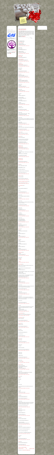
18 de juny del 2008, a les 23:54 (24, 321)
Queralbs (20, 136)
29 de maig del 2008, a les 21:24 (24, 45)
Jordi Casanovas (21, 317)
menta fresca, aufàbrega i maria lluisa (23, 181)
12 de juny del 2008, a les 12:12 (24, 303)
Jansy (19, 441)
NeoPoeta (20, 323)
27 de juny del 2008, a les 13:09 (24, 362)
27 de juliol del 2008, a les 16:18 (24, 433)
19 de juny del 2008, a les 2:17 (24, 327)
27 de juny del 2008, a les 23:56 (24, 369)
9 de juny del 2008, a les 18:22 (24, 262)
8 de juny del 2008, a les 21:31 (24, 237)
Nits (22, 361)
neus (19, 93)
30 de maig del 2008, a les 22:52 (24, 104)
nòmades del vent (21, 64)
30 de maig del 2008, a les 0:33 (24, 53)
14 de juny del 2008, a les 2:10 (24, 311)
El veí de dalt (20, 264)
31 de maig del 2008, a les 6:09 (24, 115)
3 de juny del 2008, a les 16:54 (24, 179)
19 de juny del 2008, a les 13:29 (24, 342)
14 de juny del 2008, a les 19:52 (24, 315)
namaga (20, 338)
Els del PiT (20, 364)
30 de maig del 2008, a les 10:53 (24, 66)
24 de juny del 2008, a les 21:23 (24, 358)
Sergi (19, 164)
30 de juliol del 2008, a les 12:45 (24, 439)
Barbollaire (20, 55)
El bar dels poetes (21, 159)
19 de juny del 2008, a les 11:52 (24, 336)
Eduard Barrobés (14, 51)
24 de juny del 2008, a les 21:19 (24, 350)
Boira (19, 329)
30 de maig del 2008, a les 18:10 (24, 91)
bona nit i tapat (20, 56)
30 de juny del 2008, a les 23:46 (24, 374)
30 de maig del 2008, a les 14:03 (24, 77)
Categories (23, 36)
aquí (10, 53)
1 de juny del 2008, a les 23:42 (24, 156)
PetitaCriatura (20, 252)
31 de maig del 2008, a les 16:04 (24, 124)
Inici (26, 448)
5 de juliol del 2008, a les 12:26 (24, 393)
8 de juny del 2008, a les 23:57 (24, 255)
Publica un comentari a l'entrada (22, 447)
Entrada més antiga (31, 448)
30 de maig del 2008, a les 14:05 (24, 82)
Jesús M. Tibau (20, 42)
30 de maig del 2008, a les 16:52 (24, 87)
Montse (19, 376)
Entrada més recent (21, 448)
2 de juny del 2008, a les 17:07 (24, 162)
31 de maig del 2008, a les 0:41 (24, 110)
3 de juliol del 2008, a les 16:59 (24, 388)
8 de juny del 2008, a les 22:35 (24, 250)
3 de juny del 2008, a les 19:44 (24, 183)
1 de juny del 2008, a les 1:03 (24, 134)
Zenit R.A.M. (20, 175)
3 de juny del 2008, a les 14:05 (24, 173)
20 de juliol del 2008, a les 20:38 (24, 415)
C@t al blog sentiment (22, 29)
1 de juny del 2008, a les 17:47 (24, 143)
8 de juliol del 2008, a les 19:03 (24, 399)
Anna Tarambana (21, 185)
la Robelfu (20, 259)
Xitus (19, 435)
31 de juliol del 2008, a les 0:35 (24, 445)
